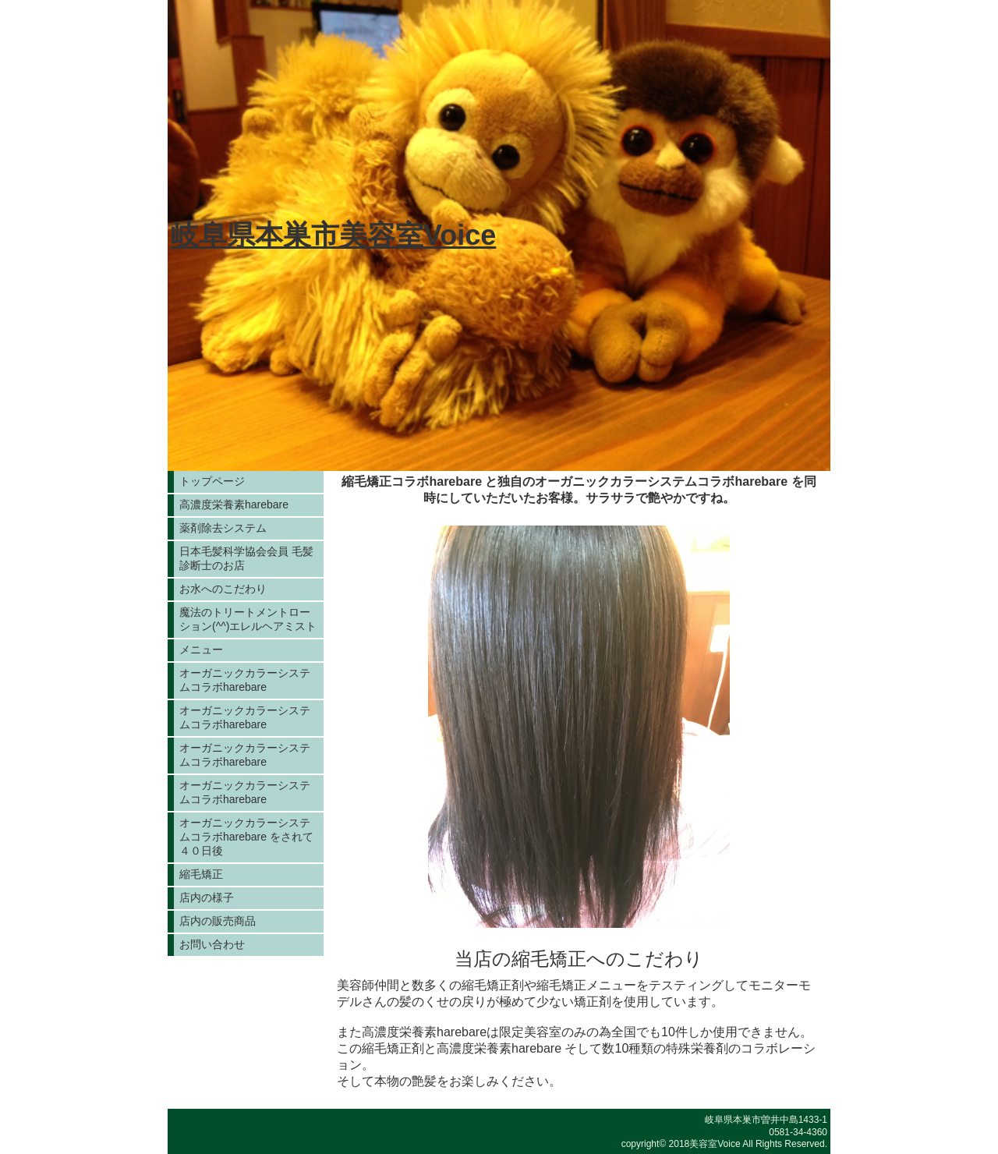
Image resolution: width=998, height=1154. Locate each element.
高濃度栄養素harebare (233, 504)
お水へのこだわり (223, 588)
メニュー (201, 649)
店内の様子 (206, 897)
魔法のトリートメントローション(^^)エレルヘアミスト (248, 619)
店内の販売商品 (217, 921)
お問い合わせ (212, 944)
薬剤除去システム (223, 528)
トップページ (212, 481)
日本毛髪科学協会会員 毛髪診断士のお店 (246, 558)
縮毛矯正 (201, 874)
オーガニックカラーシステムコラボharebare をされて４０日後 (246, 836)
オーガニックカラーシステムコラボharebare (244, 680)
